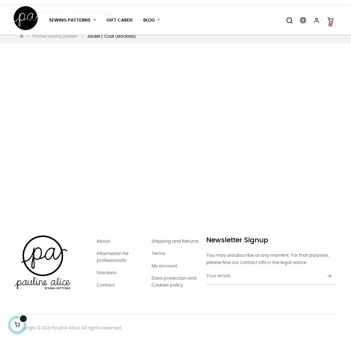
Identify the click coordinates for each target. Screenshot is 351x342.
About (103, 241)
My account (164, 266)
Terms (158, 254)
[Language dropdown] (303, 20)
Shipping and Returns (175, 241)
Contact (106, 285)
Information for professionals (113, 257)
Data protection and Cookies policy (174, 282)
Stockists (107, 273)
